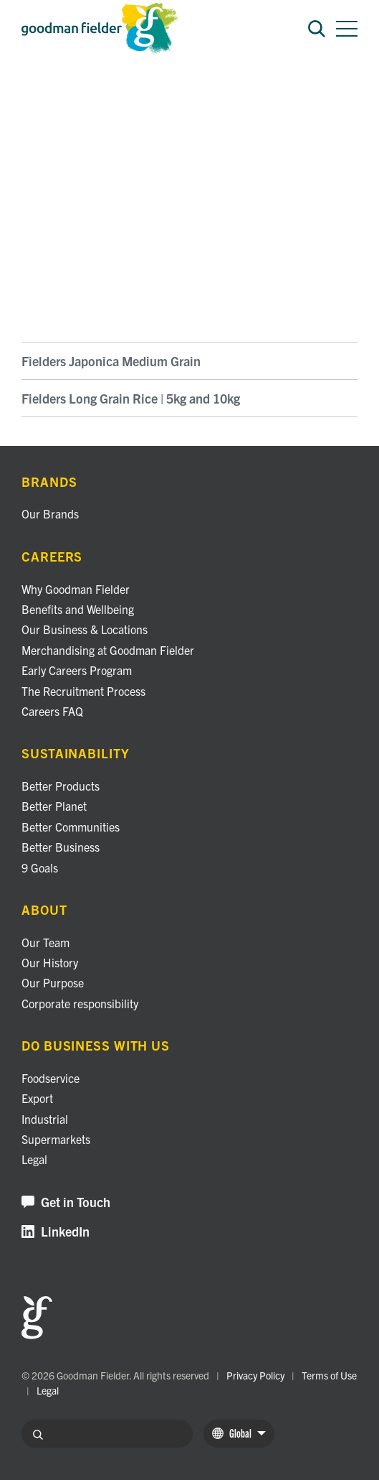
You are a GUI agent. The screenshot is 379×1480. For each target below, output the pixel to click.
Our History (49, 962)
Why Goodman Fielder (75, 588)
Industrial (44, 1118)
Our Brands (50, 513)
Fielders (85, 93)
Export (37, 1098)
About (44, 910)
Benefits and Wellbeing (77, 608)
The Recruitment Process (83, 690)
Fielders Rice (142, 93)
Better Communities (70, 826)
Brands (36, 93)
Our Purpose (52, 982)
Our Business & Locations (84, 629)
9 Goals (39, 867)
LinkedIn (55, 1231)
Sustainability (75, 753)
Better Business (60, 846)
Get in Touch (65, 1202)
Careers (51, 556)
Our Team (45, 942)
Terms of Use (329, 1375)
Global (239, 1433)
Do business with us (95, 1045)
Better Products (60, 785)
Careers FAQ (52, 710)
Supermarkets (55, 1138)
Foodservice (50, 1077)
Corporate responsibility (79, 1003)
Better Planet (54, 805)
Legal (34, 1159)
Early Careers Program (76, 670)
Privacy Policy (255, 1375)
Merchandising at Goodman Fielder (107, 649)
